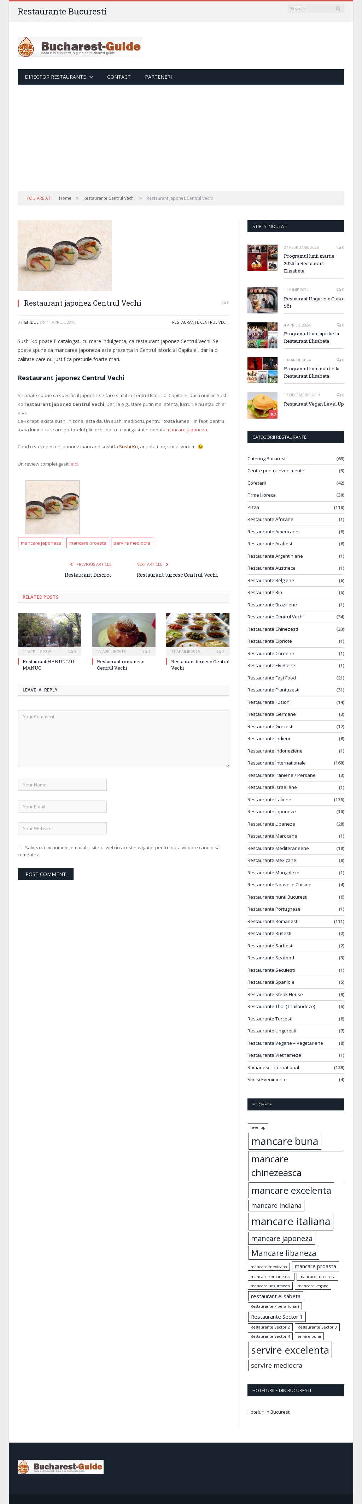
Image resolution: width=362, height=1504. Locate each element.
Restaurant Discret (88, 574)
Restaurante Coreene (270, 653)
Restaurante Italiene (269, 799)
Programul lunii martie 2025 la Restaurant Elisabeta (309, 263)
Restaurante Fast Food (271, 678)
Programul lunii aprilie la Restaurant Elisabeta (311, 337)
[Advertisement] (181, 138)
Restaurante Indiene (269, 738)
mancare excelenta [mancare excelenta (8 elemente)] (291, 1190)
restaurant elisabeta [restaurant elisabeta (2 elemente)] (275, 1296)
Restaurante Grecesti (270, 726)
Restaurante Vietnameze (274, 1055)
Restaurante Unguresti (271, 1030)
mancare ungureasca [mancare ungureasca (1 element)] (270, 1285)
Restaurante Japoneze (271, 811)
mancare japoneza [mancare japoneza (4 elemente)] (282, 1238)
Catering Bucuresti (267, 458)
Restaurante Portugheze (273, 909)
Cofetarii (256, 483)
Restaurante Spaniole (270, 982)
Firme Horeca (261, 495)
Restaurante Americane (272, 531)
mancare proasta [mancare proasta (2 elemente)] (315, 1266)
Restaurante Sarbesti (270, 945)
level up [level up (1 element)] (258, 1127)
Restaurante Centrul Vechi (200, 322)
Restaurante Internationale (276, 763)
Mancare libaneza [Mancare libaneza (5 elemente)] (283, 1252)
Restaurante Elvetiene (271, 665)
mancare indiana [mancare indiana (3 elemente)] (276, 1205)
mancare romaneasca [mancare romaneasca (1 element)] (271, 1276)
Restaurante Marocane (272, 836)
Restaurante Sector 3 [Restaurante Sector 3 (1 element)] (317, 1327)
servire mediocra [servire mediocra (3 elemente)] (276, 1365)
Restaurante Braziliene (272, 604)
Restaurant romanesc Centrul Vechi (120, 664)
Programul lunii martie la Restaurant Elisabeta (311, 372)
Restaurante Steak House (275, 994)
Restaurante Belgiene (270, 580)
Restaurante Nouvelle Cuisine (279, 884)
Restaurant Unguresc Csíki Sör (313, 302)
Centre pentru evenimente (275, 470)
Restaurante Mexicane (271, 860)
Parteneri (158, 76)
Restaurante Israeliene (272, 787)
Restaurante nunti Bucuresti (277, 897)
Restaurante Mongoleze (273, 872)
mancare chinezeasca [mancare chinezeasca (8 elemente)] (276, 1165)
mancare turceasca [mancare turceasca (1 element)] (317, 1276)
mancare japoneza (187, 429)
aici (74, 464)
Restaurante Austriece (271, 568)
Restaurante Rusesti (269, 933)
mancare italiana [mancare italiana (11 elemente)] (291, 1221)
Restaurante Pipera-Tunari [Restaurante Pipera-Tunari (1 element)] (275, 1306)
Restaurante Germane (271, 714)
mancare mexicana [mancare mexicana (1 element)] (269, 1266)
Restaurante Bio (264, 592)
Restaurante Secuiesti (271, 970)
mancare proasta (87, 543)
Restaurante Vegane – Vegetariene (285, 1043)
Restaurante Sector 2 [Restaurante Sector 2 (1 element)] (270, 1327)
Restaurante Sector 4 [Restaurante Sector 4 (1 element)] (270, 1336)
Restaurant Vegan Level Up (314, 404)
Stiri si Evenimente (267, 1079)
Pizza (253, 507)
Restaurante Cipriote (269, 641)
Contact (119, 76)
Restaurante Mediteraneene (278, 848)
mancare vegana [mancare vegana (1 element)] (313, 1285)
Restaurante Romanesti (272, 921)
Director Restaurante (55, 76)
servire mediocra (132, 543)
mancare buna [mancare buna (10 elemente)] (285, 1141)
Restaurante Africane (270, 519)
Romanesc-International (273, 1067)
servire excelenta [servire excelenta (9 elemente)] (290, 1349)
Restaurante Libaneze (271, 824)
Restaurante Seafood (270, 957)
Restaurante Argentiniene (275, 556)
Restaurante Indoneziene (275, 751)
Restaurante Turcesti (269, 1018)
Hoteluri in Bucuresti (269, 1412)
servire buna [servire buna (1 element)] (309, 1336)
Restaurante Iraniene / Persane (281, 775)
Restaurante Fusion (268, 702)
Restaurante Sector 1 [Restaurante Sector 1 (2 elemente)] (277, 1316)
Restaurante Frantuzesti (273, 690)
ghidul (31, 322)
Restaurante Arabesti (270, 543)
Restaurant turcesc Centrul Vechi (177, 574)
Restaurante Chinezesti (272, 629)
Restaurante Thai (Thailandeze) (281, 1006)
